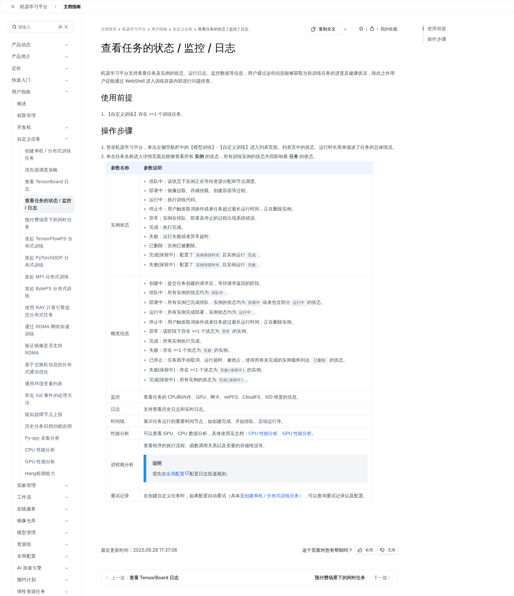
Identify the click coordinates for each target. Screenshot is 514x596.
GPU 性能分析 (297, 433)
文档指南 (72, 6)
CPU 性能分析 (263, 433)
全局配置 (177, 473)
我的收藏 (388, 28)
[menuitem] (41, 103)
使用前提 (436, 28)
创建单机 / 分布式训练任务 (272, 495)
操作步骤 (436, 39)
